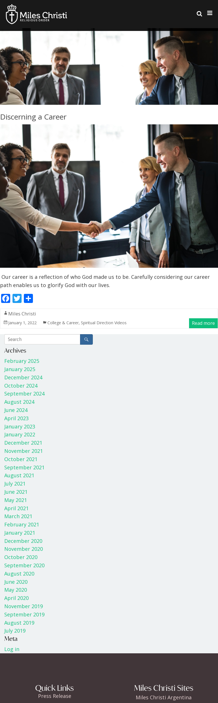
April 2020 (16, 598)
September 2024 (24, 393)
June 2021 (16, 491)
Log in (11, 649)
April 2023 (16, 418)
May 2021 (15, 500)
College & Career (63, 322)
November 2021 (23, 450)
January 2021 (19, 532)
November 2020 (23, 548)
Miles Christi (22, 313)
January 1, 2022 (22, 322)
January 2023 (19, 426)
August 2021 (19, 475)
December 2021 (23, 442)
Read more (203, 323)
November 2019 (23, 606)
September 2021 (24, 467)
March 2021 (18, 516)
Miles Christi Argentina (164, 697)
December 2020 (23, 540)
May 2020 (15, 589)
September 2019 (24, 614)
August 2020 (19, 573)
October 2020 (20, 557)
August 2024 (19, 401)
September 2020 (24, 565)
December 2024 (23, 377)
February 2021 (21, 524)
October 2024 (20, 385)
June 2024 (16, 410)
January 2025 (19, 369)
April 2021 (16, 508)
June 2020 (16, 581)
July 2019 (15, 630)
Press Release (54, 695)
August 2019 (19, 622)
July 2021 (15, 483)
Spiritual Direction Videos (104, 322)
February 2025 (21, 360)
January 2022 (19, 434)
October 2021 (20, 459)
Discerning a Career (33, 117)
